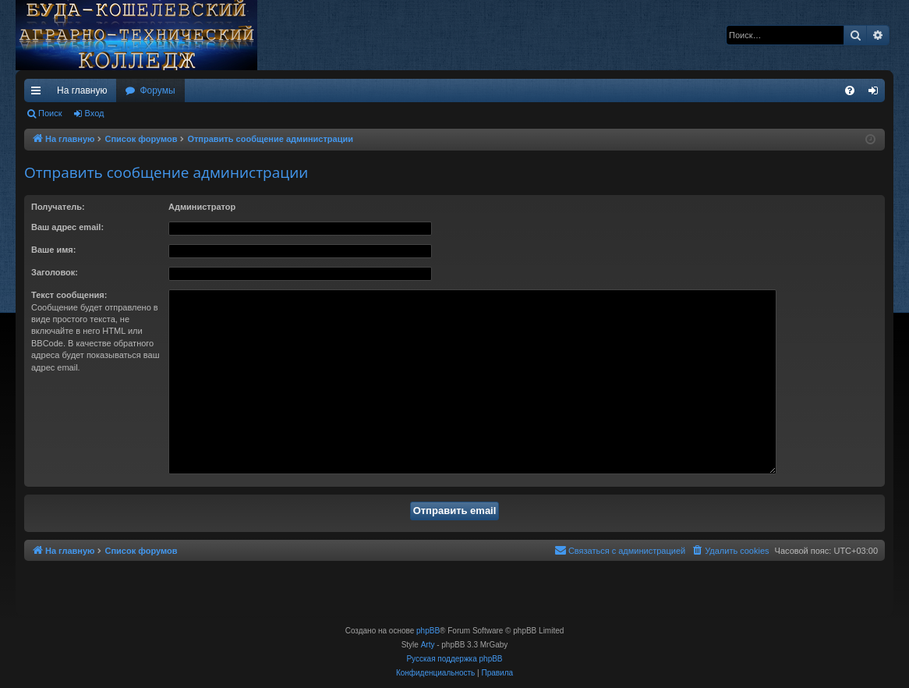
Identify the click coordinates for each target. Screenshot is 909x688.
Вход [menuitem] (876, 93)
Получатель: (58, 206)
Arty (428, 644)
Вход (94, 113)
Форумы (157, 90)
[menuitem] (849, 90)
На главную (82, 90)
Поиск (50, 113)
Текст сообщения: (69, 295)
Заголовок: (54, 272)
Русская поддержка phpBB (454, 658)
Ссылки (39, 93)
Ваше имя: (53, 249)
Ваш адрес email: (67, 227)
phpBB (428, 630)
